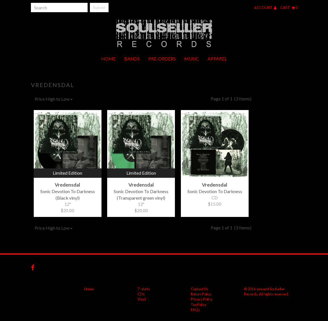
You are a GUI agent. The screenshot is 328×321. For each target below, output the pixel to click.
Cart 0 (288, 7)
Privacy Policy (202, 299)
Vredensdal (52, 84)
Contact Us (199, 289)
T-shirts (143, 289)
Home (108, 58)
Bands (132, 58)
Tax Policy (198, 304)
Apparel (217, 58)
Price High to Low (54, 99)
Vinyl (141, 299)
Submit (99, 7)
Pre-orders (162, 58)
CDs (141, 294)
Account (265, 7)
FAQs (195, 309)
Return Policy (201, 294)
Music (191, 58)
